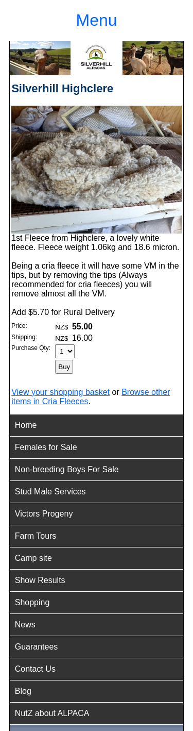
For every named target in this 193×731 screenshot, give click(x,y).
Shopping (32, 602)
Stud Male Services (50, 491)
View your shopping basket (60, 392)
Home (26, 425)
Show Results (40, 580)
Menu (96, 20)
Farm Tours (36, 535)
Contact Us (35, 668)
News (25, 624)
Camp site (33, 558)
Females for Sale (46, 447)
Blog (23, 691)
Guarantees (36, 646)
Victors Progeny (44, 513)
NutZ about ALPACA (52, 713)
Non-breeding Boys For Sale (67, 469)
